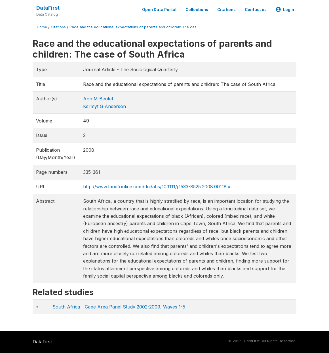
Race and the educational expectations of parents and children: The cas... (134, 27)
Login (285, 9)
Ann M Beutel (98, 99)
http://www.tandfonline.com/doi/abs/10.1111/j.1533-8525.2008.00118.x (156, 186)
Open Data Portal (159, 9)
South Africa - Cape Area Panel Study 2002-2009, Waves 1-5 (118, 307)
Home (42, 27)
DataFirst (48, 8)
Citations (226, 9)
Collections (196, 9)
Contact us (256, 9)
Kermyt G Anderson (104, 106)
